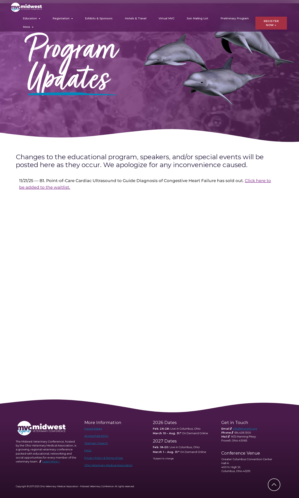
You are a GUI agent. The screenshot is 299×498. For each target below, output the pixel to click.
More (26, 26)
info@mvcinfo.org (245, 428)
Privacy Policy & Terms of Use (103, 458)
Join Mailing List (197, 18)
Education (30, 18)
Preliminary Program (235, 18)
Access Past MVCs (96, 436)
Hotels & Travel (135, 18)
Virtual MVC (166, 18)
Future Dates (93, 428)
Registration (61, 18)
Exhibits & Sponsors (99, 18)
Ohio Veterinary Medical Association (108, 465)
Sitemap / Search (96, 443)
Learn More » (51, 461)
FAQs (87, 450)
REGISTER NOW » (271, 23)
